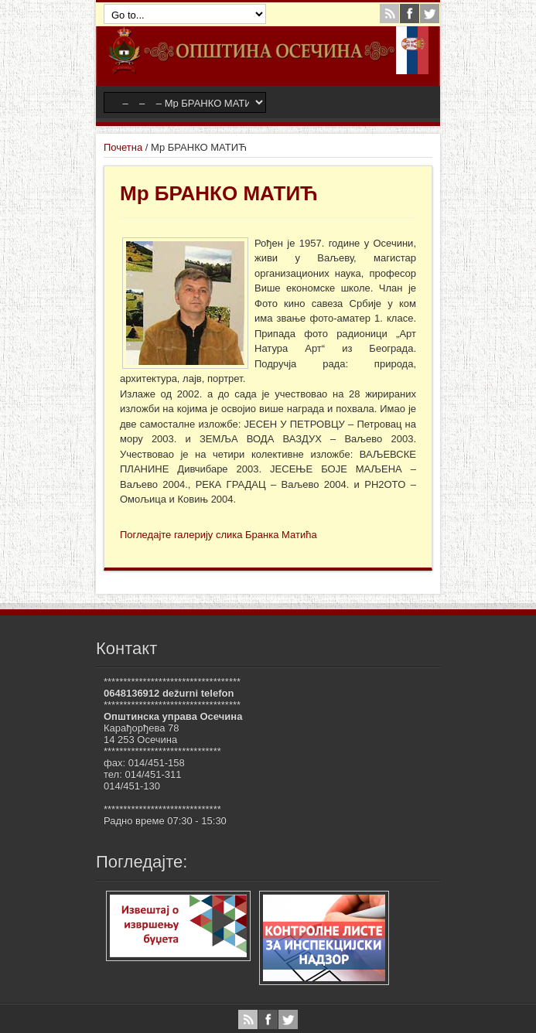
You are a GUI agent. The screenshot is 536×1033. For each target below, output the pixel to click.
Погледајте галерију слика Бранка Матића (218, 534)
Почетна (123, 147)
